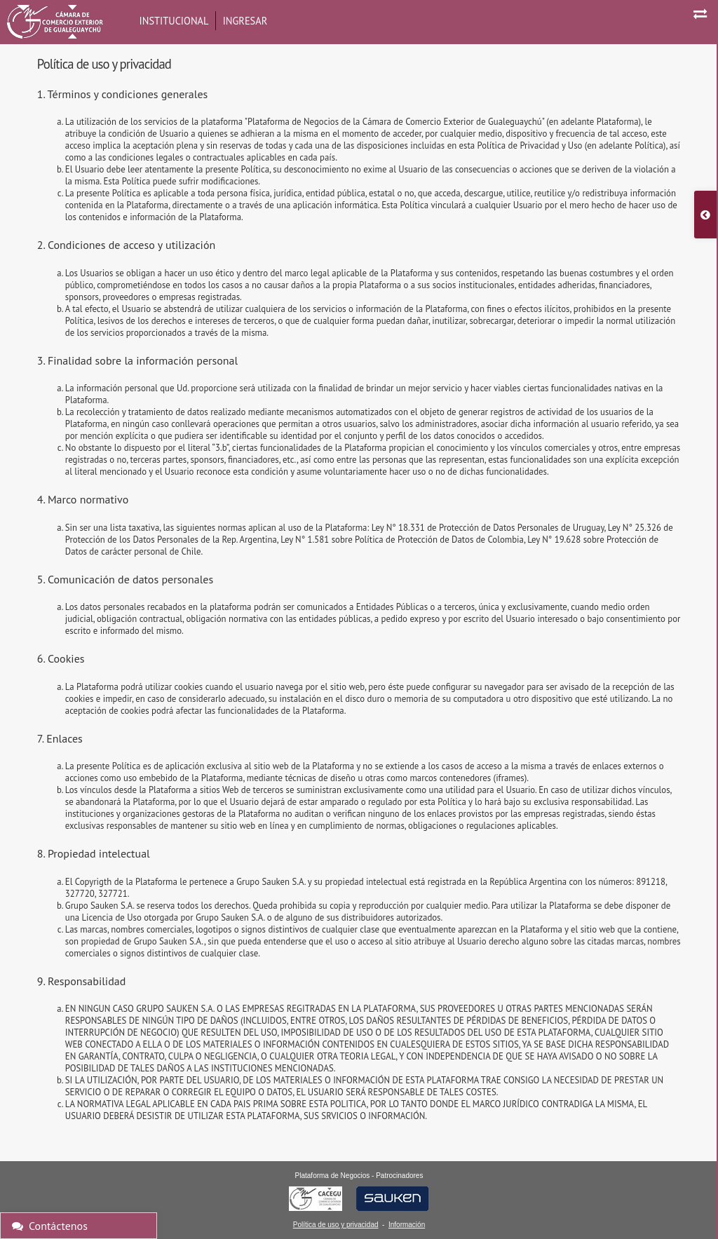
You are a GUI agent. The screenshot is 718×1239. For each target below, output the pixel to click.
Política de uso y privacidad (336, 1224)
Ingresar (245, 20)
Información (406, 1224)
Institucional (174, 20)
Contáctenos (50, 1226)
